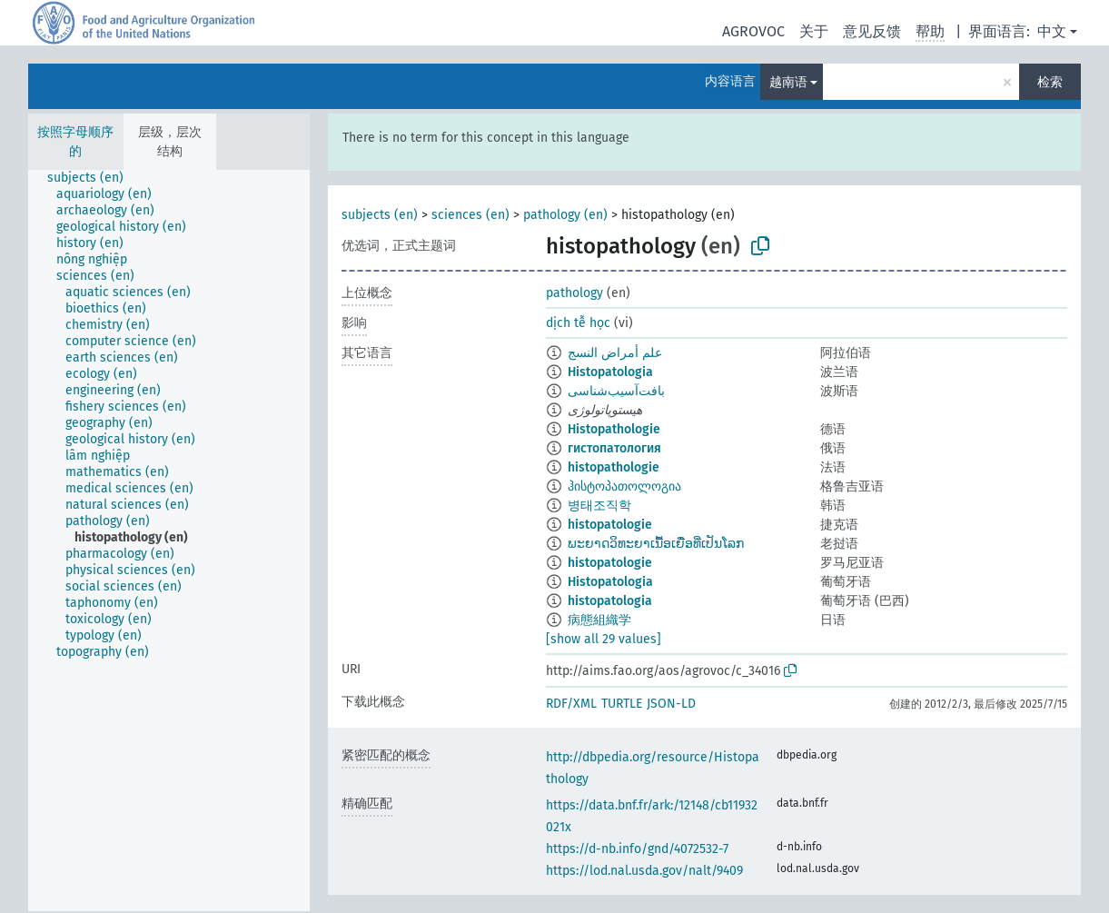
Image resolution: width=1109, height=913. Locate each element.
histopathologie (613, 467)
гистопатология (614, 448)
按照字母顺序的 (75, 141)
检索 (1050, 82)
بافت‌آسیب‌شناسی (616, 391)
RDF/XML (571, 703)
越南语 (788, 82)
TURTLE (621, 703)
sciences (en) (470, 215)
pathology (574, 293)
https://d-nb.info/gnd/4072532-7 (637, 849)
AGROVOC (753, 31)
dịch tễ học (578, 323)
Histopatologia (610, 372)
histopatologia (610, 601)
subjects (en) (380, 215)
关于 (813, 31)
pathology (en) (565, 215)
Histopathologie (614, 429)
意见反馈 (872, 31)
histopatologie (610, 524)
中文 (1051, 31)
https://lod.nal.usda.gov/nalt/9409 (644, 870)
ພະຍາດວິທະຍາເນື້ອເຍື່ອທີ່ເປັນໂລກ (656, 543)
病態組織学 (599, 620)
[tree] (169, 540)
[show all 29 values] (603, 639)
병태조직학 (599, 505)
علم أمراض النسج (615, 353)
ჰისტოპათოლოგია (624, 486)
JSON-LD (671, 703)
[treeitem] (93, 178)
